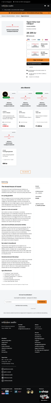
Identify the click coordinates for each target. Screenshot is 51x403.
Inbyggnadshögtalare (40, 344)
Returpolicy (4, 352)
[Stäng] (49, 13)
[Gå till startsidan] (7, 5)
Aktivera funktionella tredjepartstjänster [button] (12, 30)
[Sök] (25, 10)
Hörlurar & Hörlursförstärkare (8, 16)
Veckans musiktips (39, 346)
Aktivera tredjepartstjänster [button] (35, 46)
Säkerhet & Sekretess (7, 348)
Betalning (4, 344)
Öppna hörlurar (25, 16)
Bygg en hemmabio (39, 348)
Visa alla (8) (25, 172)
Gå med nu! (42, 302)
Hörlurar (18, 16)
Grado (37, 198)
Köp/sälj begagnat (39, 338)
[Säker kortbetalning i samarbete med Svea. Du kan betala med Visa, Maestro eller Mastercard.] (3, 391)
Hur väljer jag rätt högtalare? (42, 350)
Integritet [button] (37, 352)
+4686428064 (21, 327)
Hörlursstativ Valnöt (44, 44)
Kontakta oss (38, 336)
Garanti (3, 350)
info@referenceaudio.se (24, 328)
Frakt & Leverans (6, 346)
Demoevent (38, 342)
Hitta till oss (38, 334)
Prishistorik (30, 36)
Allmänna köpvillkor (6, 340)
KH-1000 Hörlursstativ (44, 53)
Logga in (37, 340)
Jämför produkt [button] (40, 205)
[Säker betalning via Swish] (10, 391)
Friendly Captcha (33, 308)
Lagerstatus (5, 342)
